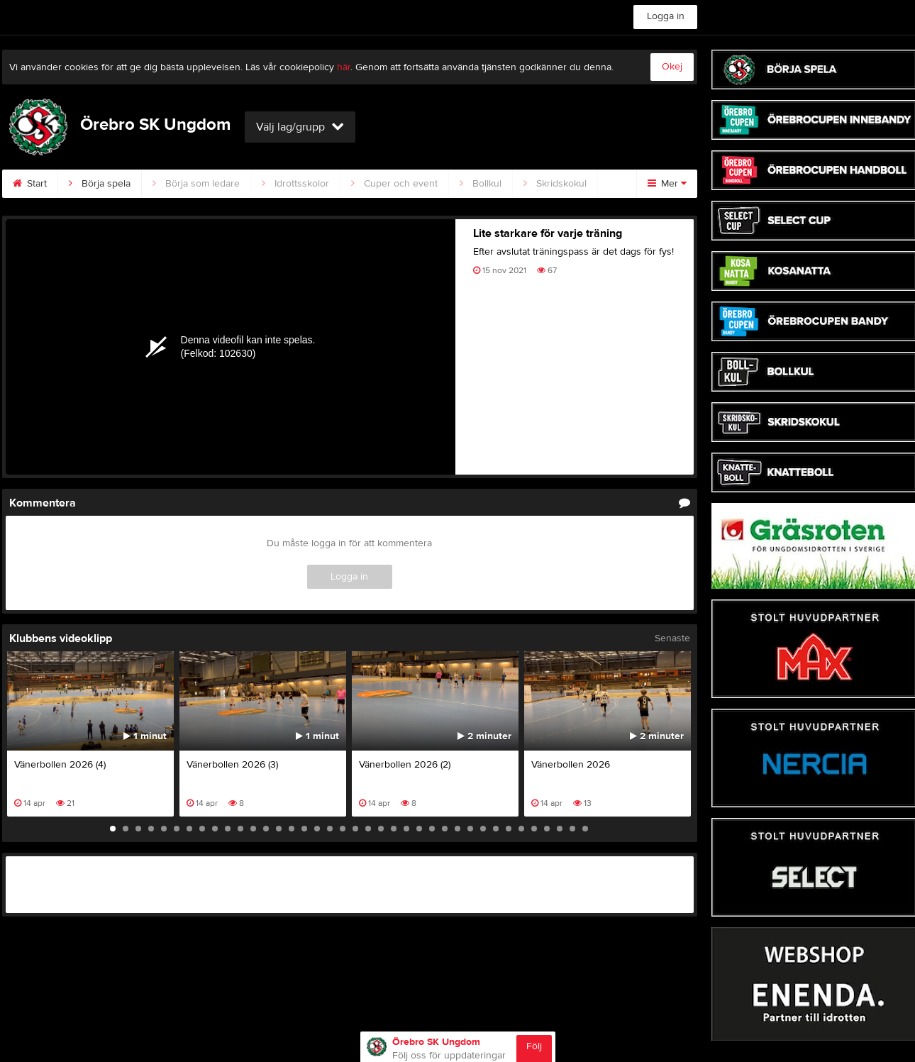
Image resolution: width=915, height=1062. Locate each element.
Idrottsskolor (295, 183)
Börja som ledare (196, 183)
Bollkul (480, 183)
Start (30, 183)
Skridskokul (555, 183)
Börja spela (100, 183)
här (343, 67)
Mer (667, 183)
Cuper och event (394, 183)
